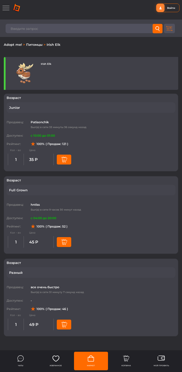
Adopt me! (13, 45)
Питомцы (35, 45)
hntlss (35, 204)
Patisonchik (40, 122)
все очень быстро (45, 287)
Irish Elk (53, 45)
